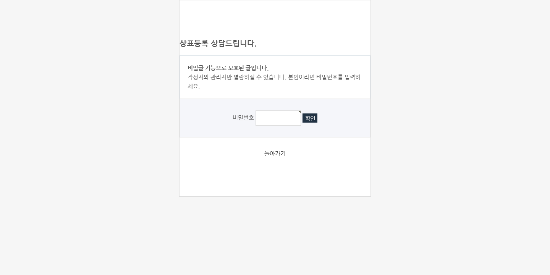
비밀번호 (243, 117)
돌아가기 (275, 153)
